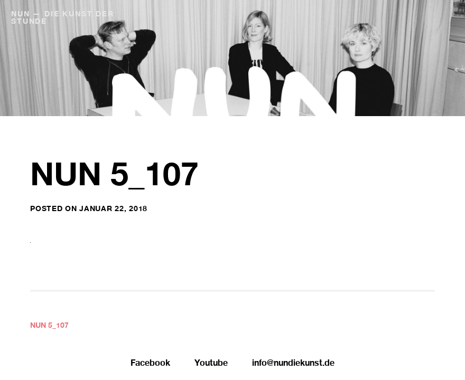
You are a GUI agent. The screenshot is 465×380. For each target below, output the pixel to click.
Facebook (150, 364)
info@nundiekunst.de (293, 364)
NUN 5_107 (49, 326)
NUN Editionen (390, 14)
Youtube (211, 364)
